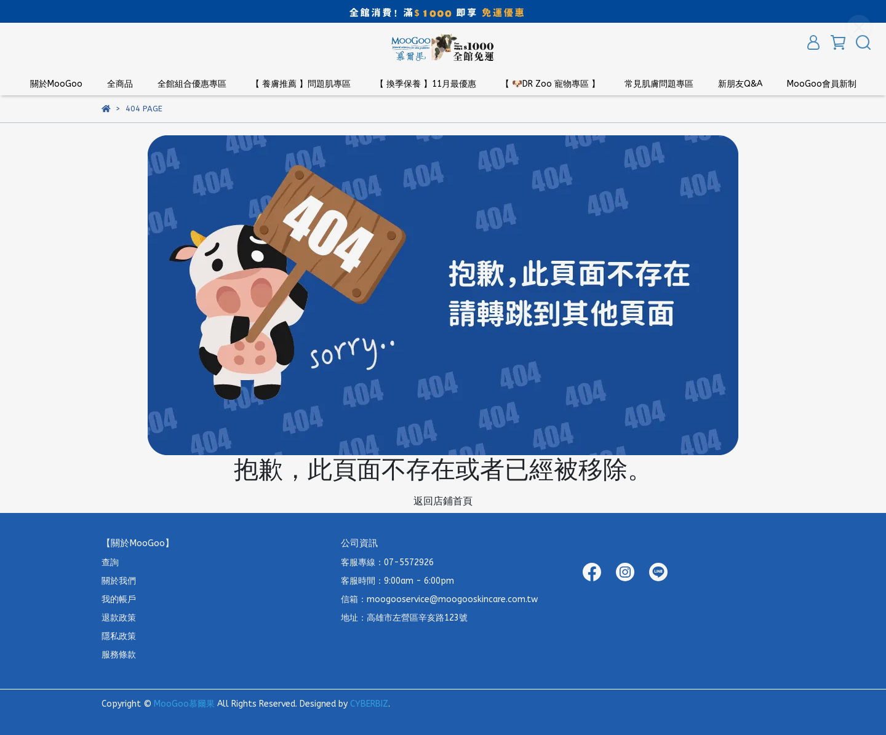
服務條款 (119, 655)
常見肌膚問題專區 (659, 84)
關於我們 (119, 581)
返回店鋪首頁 (443, 501)
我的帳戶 (119, 599)
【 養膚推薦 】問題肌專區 (301, 84)
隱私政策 (119, 636)
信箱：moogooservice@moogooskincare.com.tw (439, 599)
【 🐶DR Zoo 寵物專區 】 (550, 84)
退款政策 (119, 618)
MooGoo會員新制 (821, 84)
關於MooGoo (56, 84)
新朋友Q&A (740, 84)
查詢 (110, 562)
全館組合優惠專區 (192, 84)
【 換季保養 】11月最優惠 (425, 84)
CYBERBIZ (369, 704)
